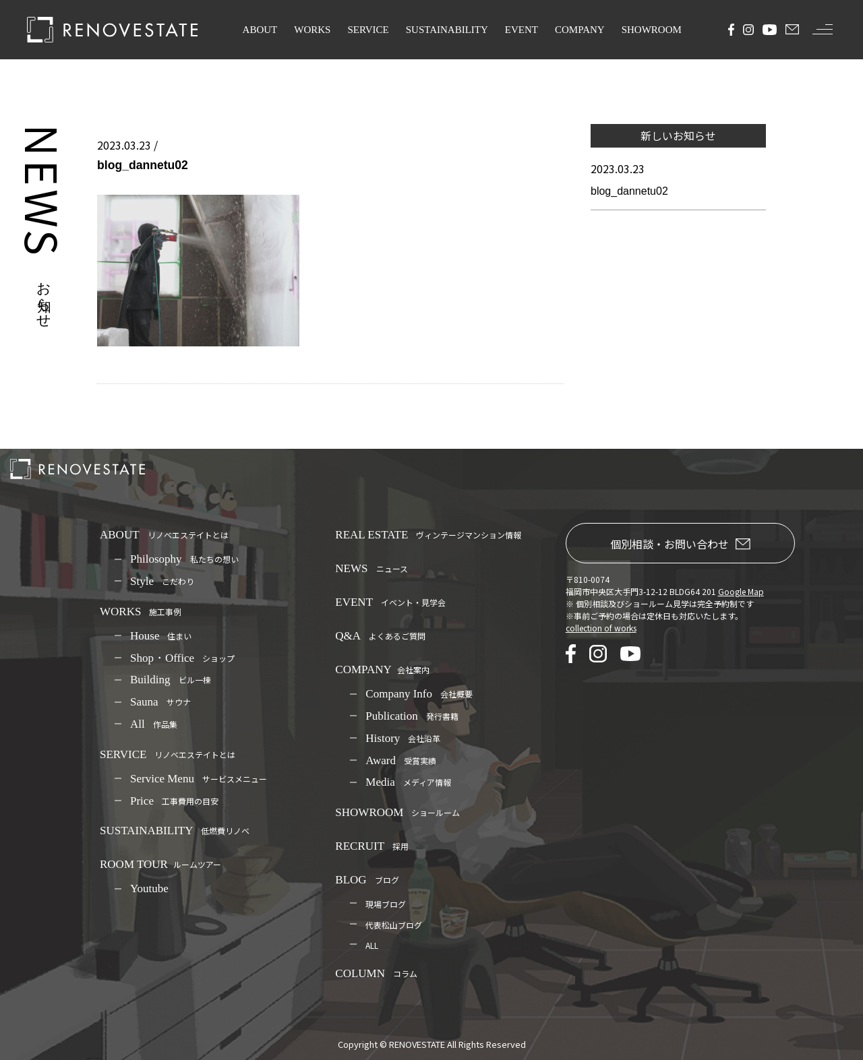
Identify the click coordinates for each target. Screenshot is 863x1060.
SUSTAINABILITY (447, 29)
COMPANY (580, 29)
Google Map (741, 591)
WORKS (312, 29)
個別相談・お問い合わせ (680, 544)
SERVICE (367, 29)
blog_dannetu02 (629, 191)
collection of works (601, 627)
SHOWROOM (652, 29)
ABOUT (260, 29)
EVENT (521, 29)
